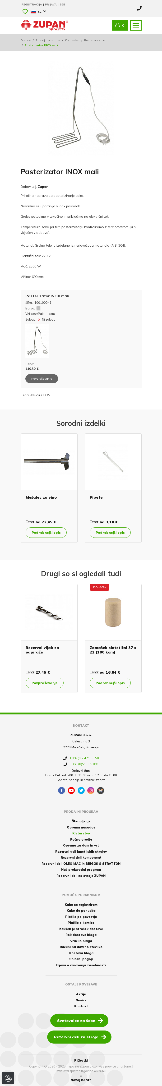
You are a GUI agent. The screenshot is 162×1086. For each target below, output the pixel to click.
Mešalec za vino (41, 497)
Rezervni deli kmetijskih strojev (81, 851)
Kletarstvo (72, 40)
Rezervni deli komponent (81, 857)
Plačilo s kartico (81, 923)
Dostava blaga (81, 953)
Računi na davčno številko (81, 947)
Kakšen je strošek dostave (81, 929)
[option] (49, 488)
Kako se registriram (81, 905)
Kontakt (81, 1006)
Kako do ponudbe (81, 910)
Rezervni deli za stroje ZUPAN (81, 876)
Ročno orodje (81, 839)
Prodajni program (48, 40)
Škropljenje (81, 821)
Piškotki (81, 1060)
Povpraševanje (45, 683)
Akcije (81, 994)
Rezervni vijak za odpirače (42, 649)
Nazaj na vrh (81, 1078)
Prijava (51, 4)
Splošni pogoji (81, 959)
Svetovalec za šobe (80, 1020)
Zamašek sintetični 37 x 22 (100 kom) (113, 649)
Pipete (96, 497)
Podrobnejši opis (46, 532)
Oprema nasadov (81, 827)
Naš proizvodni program (81, 869)
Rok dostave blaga (81, 935)
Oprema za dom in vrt (81, 845)
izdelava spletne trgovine (74, 1071)
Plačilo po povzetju (81, 917)
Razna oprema (94, 40)
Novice (81, 1000)
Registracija (32, 4)
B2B (62, 4)
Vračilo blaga (81, 941)
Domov (26, 40)
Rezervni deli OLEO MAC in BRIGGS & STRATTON (81, 863)
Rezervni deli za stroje (80, 1036)
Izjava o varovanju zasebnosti (81, 965)
